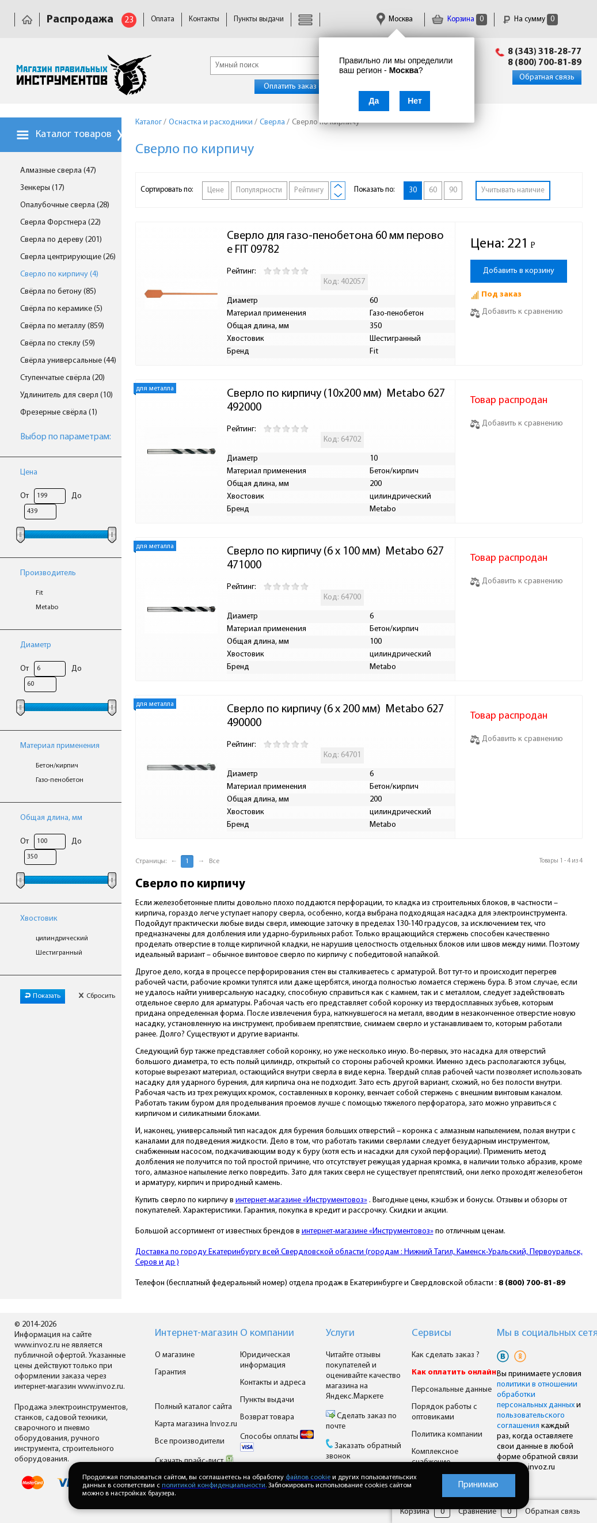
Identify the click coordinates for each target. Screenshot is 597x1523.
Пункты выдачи (259, 19)
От (24, 496)
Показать (42, 996)
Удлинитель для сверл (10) (66, 395)
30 (413, 190)
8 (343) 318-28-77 (544, 51)
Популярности (259, 190)
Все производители (190, 1441)
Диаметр (35, 645)
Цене (215, 190)
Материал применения (60, 746)
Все (214, 861)
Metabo (47, 607)
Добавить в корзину (518, 271)
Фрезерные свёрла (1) (58, 412)
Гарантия (170, 1372)
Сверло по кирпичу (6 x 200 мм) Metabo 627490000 (335, 716)
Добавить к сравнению (516, 311)
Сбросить (96, 996)
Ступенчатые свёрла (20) (62, 378)
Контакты (204, 19)
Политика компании (447, 1434)
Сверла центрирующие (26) (68, 257)
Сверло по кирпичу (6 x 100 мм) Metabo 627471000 (335, 558)
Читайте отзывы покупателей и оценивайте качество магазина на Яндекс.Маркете (363, 1376)
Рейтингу (309, 190)
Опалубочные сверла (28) (64, 205)
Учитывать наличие (513, 190)
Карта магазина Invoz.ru (196, 1424)
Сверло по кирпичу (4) (59, 274)
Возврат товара (267, 1417)
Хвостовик (39, 918)
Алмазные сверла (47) (58, 170)
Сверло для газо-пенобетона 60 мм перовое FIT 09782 (335, 243)
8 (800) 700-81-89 (544, 62)
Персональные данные (452, 1389)
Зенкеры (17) (42, 188)
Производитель (48, 573)
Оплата (162, 19)
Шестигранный (59, 952)
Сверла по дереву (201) (61, 240)
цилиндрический (62, 938)
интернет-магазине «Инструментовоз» (301, 1200)
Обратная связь (547, 77)
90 (453, 190)
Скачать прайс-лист (194, 1461)
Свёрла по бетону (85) (58, 291)
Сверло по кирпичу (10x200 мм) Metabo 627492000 (336, 400)
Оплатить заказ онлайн (304, 86)
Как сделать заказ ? (446, 1355)
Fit (39, 593)
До (76, 496)
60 (433, 190)
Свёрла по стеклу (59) (57, 343)
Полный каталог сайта (193, 1407)
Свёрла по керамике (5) (61, 309)
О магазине (175, 1355)
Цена (28, 472)
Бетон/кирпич (57, 765)
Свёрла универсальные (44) (68, 360)
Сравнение (477, 1511)
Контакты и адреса (273, 1382)
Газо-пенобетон (59, 780)
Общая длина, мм (51, 818)
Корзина (459, 19)
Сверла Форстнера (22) (60, 222)
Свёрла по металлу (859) (62, 326)
